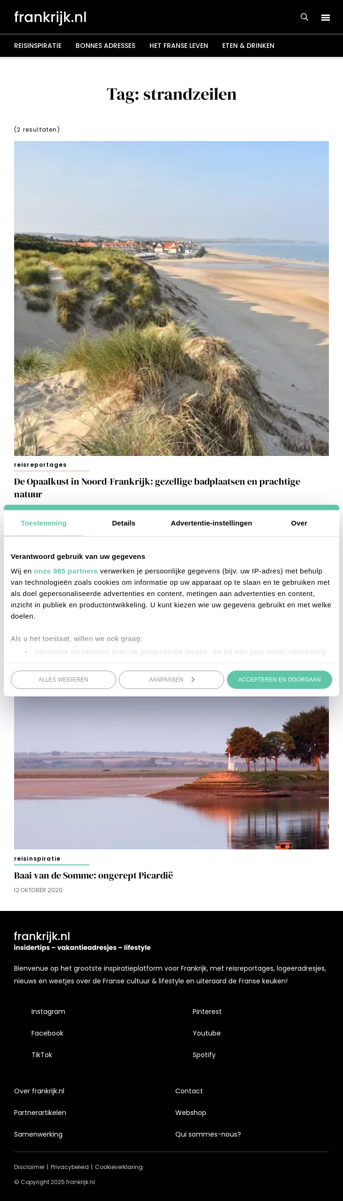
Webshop (190, 1112)
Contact (189, 1091)
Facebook (47, 1033)
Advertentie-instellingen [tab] (211, 522)
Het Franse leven (178, 45)
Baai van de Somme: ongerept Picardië (93, 875)
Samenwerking (38, 1134)
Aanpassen (172, 679)
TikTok (41, 1055)
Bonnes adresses (105, 45)
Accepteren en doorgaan (279, 679)
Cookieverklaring (119, 1167)
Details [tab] (123, 522)
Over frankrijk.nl (39, 1091)
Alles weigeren (63, 679)
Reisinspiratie (38, 45)
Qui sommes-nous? (208, 1134)
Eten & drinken (248, 45)
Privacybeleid (70, 1167)
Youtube (207, 1033)
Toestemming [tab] (44, 522)
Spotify (204, 1055)
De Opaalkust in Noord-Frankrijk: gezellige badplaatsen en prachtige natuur (157, 487)
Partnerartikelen (40, 1112)
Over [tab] (299, 522)
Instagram (48, 1011)
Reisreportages (40, 465)
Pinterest (207, 1011)
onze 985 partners (66, 571)
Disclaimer (29, 1167)
